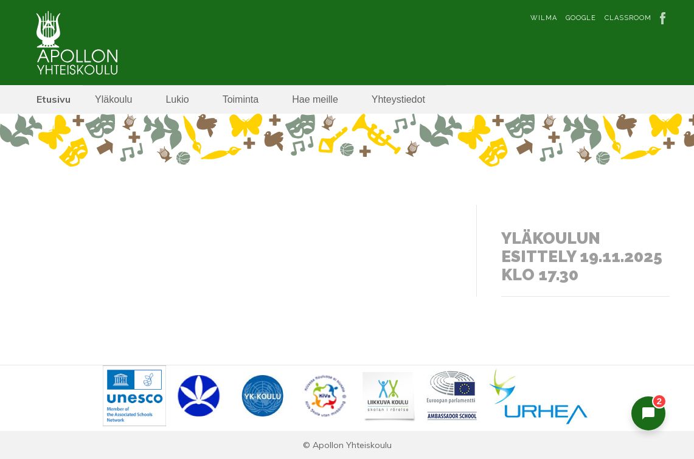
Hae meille (315, 99)
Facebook (665, 18)
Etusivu (53, 99)
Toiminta (241, 99)
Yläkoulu (113, 99)
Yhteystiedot (398, 99)
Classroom (628, 18)
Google (581, 18)
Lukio (177, 99)
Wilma (543, 18)
